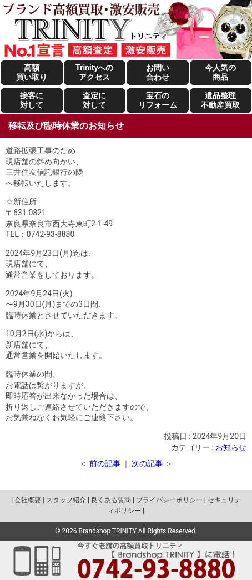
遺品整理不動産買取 (220, 100)
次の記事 (147, 463)
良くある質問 (111, 500)
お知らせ (230, 447)
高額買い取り (31, 72)
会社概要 (27, 500)
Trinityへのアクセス (94, 72)
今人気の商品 (220, 72)
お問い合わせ (157, 72)
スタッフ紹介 (66, 500)
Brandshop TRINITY (108, 531)
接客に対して (31, 100)
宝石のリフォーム (157, 100)
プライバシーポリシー (169, 500)
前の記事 (104, 463)
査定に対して (94, 100)
